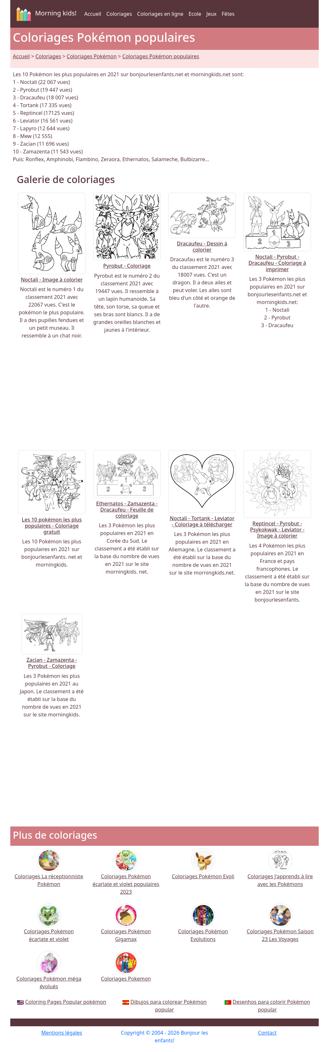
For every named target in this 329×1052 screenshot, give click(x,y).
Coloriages (119, 13)
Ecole (195, 13)
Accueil (92, 13)
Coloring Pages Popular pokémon (65, 1001)
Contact (267, 1032)
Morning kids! (45, 13)
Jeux (211, 13)
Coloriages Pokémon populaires (160, 56)
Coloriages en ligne (160, 13)
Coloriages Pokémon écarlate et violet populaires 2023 (126, 875)
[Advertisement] (164, 395)
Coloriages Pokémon (92, 56)
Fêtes (228, 13)
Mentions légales (61, 1032)
